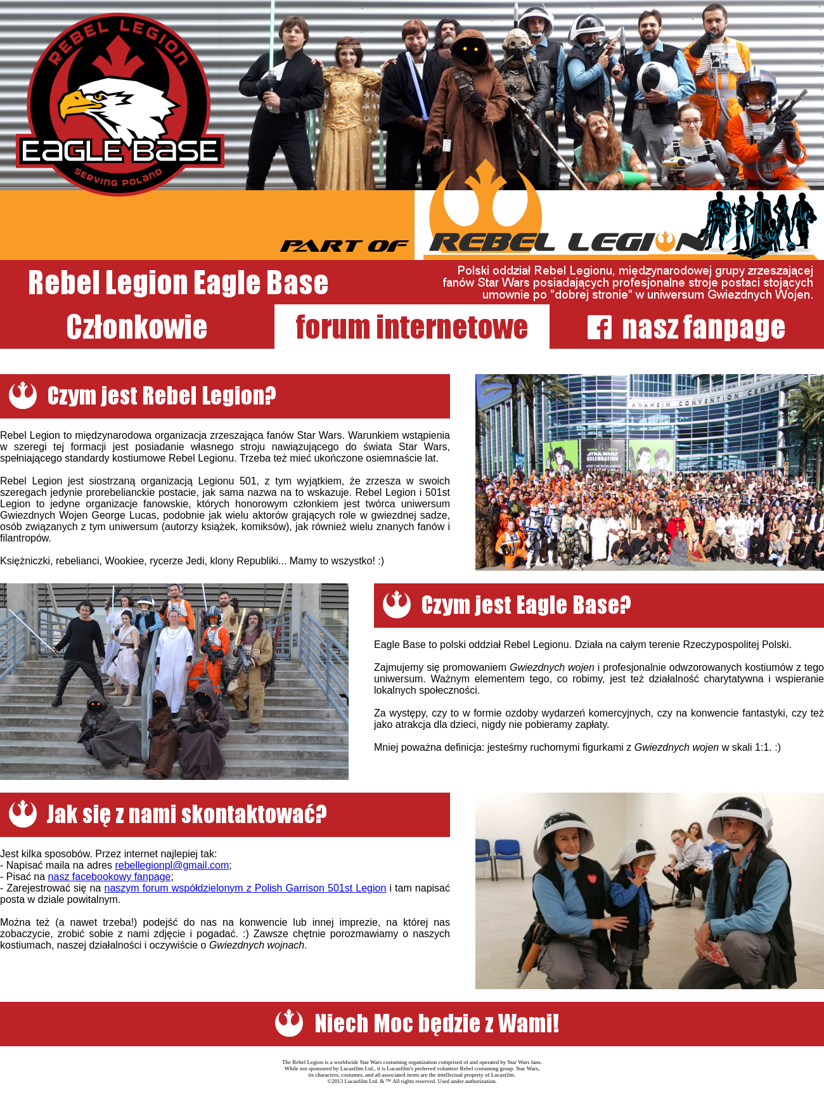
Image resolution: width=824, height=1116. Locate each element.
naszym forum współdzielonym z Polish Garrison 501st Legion (245, 888)
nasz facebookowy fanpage (109, 876)
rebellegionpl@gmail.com (172, 865)
